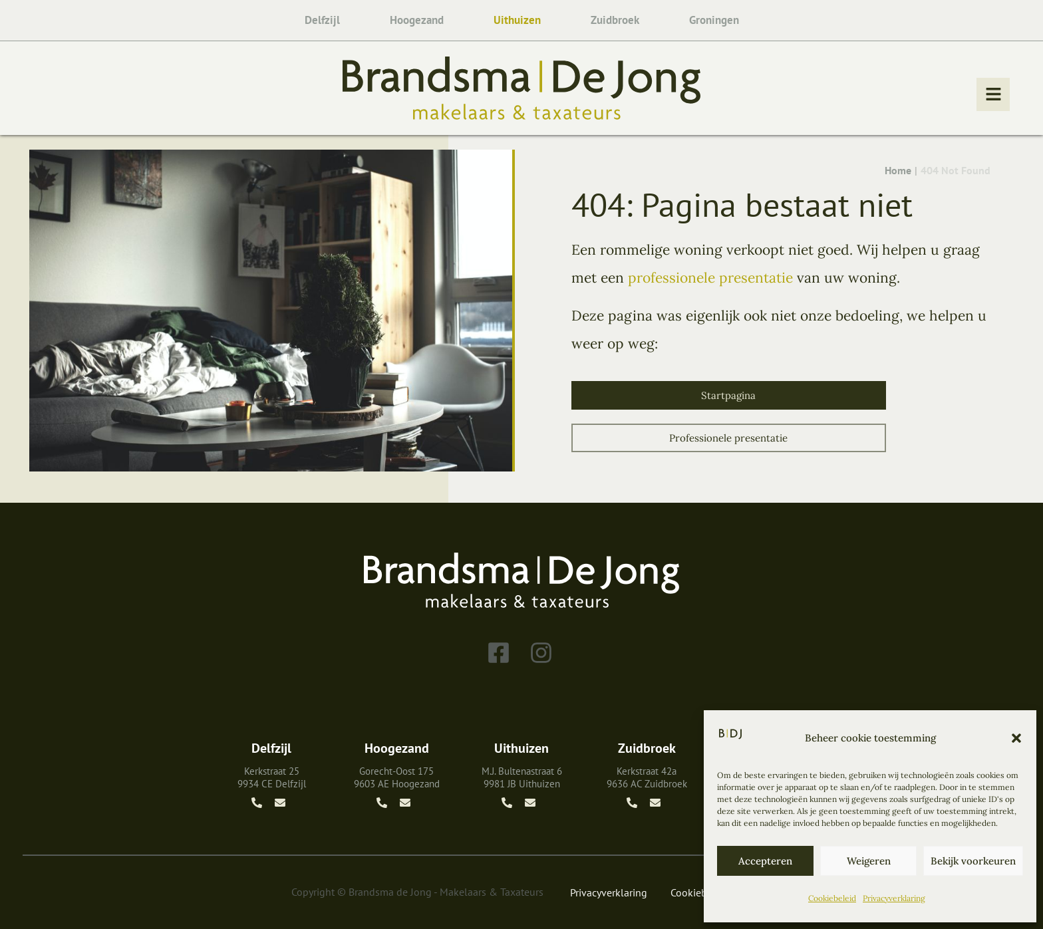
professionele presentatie (710, 278)
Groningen (714, 20)
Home (898, 170)
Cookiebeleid (832, 898)
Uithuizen (517, 20)
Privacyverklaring (894, 898)
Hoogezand (417, 20)
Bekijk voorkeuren (973, 861)
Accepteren (765, 861)
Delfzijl (322, 20)
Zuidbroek (615, 20)
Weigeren (869, 861)
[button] (1016, 738)
